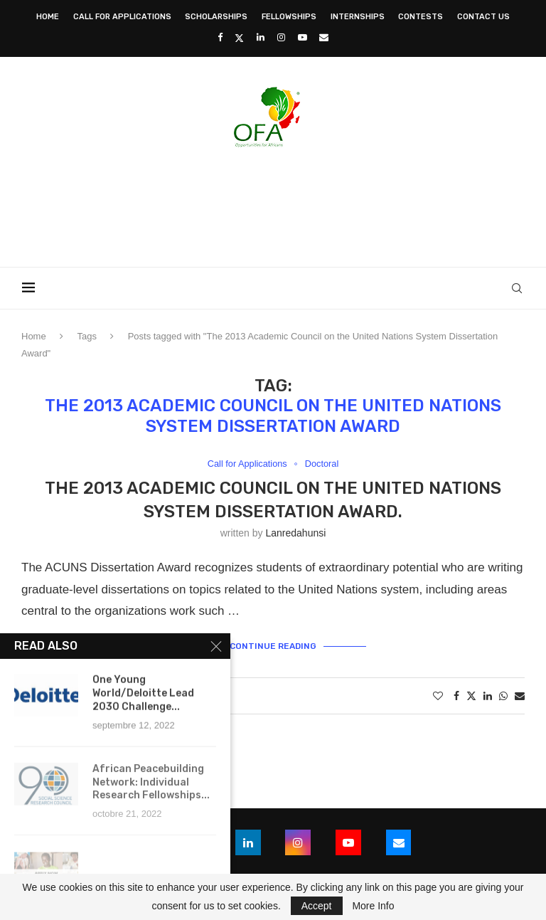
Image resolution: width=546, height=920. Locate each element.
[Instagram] (281, 37)
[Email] (323, 37)
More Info (373, 906)
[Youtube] (302, 37)
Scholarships (216, 16)
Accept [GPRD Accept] (316, 905)
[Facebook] (220, 37)
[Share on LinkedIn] (487, 696)
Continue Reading (273, 646)
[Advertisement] (273, 203)
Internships (358, 16)
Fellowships (289, 16)
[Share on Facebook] (456, 696)
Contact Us (483, 16)
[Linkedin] (260, 37)
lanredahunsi (295, 533)
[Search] (517, 288)
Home (47, 16)
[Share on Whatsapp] (503, 696)
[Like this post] (438, 696)
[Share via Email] (520, 696)
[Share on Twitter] (471, 696)
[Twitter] (239, 37)
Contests (420, 16)
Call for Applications (122, 16)
